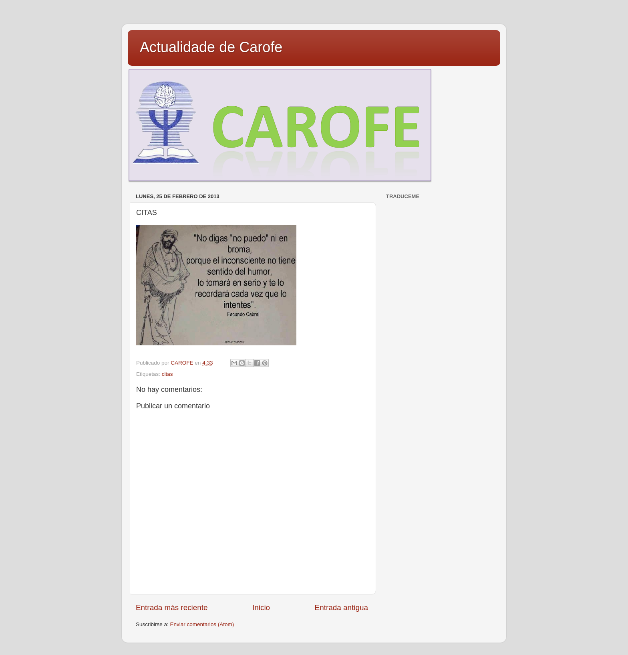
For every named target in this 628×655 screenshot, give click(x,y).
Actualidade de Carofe (211, 47)
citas (167, 374)
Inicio (261, 607)
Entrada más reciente (172, 607)
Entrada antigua (341, 607)
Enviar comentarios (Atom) (202, 624)
